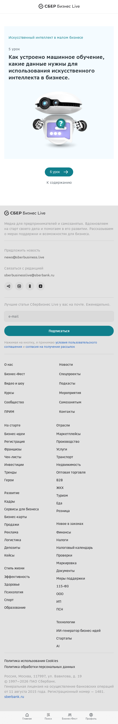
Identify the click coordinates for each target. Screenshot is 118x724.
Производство (67, 441)
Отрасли (63, 425)
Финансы (63, 532)
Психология (13, 592)
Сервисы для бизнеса (21, 509)
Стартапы (64, 638)
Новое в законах (69, 523)
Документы (65, 571)
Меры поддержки (70, 578)
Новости (66, 364)
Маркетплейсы (68, 434)
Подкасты (67, 383)
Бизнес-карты (15, 517)
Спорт (9, 600)
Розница (63, 511)
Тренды (10, 472)
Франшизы (13, 449)
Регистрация (14, 441)
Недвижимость (68, 464)
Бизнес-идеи (14, 434)
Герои (9, 480)
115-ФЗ (62, 586)
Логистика (12, 540)
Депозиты (12, 547)
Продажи (11, 524)
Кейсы (9, 555)
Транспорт (64, 457)
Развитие (11, 493)
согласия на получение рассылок (50, 347)
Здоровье (12, 584)
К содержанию (59, 182)
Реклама (11, 532)
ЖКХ (60, 488)
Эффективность (17, 576)
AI (58, 646)
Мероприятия (70, 393)
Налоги (62, 540)
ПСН (59, 609)
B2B (59, 480)
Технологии (65, 622)
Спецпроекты (70, 374)
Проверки (64, 555)
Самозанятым (70, 402)
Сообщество (14, 402)
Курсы (9, 393)
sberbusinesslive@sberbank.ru (29, 275)
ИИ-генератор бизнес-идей (78, 630)
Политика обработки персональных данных (39, 667)
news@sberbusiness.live (24, 257)
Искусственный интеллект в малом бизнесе (46, 37)
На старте (12, 425)
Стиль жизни (14, 568)
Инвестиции (14, 464)
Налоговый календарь (74, 547)
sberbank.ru (14, 696)
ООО (59, 594)
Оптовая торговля (71, 472)
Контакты (67, 411)
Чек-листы (12, 457)
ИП (58, 601)
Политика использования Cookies (31, 661)
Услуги (61, 449)
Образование (15, 607)
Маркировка (66, 563)
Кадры (9, 501)
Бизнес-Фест (14, 374)
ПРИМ (9, 411)
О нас (8, 364)
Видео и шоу (14, 383)
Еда (59, 503)
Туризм (62, 495)
